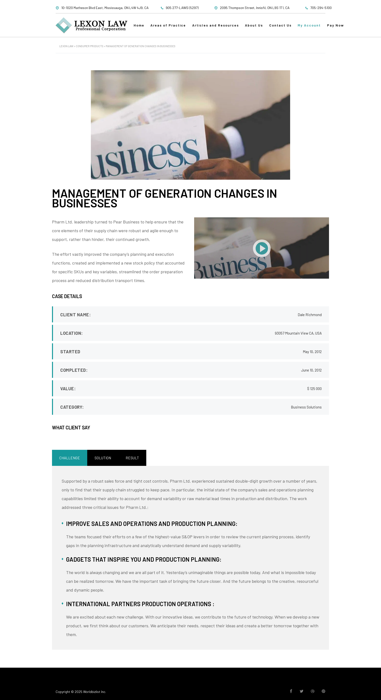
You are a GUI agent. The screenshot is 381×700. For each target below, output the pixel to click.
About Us (258, 27)
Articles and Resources (218, 27)
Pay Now (343, 27)
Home (140, 27)
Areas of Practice (170, 27)
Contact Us (286, 27)
